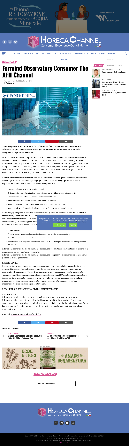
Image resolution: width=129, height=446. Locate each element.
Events (93, 53)
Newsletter (64, 59)
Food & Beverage (65, 53)
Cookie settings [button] (60, 225)
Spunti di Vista (28, 53)
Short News (40, 53)
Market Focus (52, 53)
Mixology (102, 53)
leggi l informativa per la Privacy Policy (72, 222)
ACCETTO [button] (73, 225)
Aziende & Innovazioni (81, 53)
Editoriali (16, 53)
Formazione (112, 53)
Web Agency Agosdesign (64, 442)
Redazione (10, 83)
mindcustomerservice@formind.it (26, 314)
